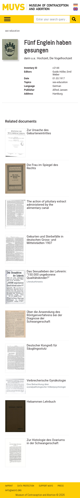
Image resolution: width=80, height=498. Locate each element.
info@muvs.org (13, 490)
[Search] (52, 19)
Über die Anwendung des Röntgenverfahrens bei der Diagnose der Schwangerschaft (44, 316)
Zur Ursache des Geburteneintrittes (39, 131)
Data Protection (25, 485)
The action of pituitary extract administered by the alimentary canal (46, 204)
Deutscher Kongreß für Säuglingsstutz (42, 347)
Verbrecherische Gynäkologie (46, 380)
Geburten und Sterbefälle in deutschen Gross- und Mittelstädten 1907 (45, 240)
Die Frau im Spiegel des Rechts (42, 166)
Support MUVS (46, 485)
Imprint (9, 485)
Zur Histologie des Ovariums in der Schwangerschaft (46, 441)
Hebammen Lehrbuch (41, 401)
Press (61, 485)
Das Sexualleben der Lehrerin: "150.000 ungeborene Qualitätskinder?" (46, 274)
